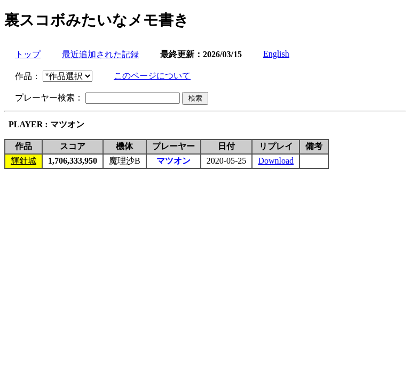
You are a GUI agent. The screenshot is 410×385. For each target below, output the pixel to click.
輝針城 (23, 160)
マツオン (173, 160)
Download (276, 160)
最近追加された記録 (100, 54)
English (276, 53)
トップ (28, 54)
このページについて (152, 75)
